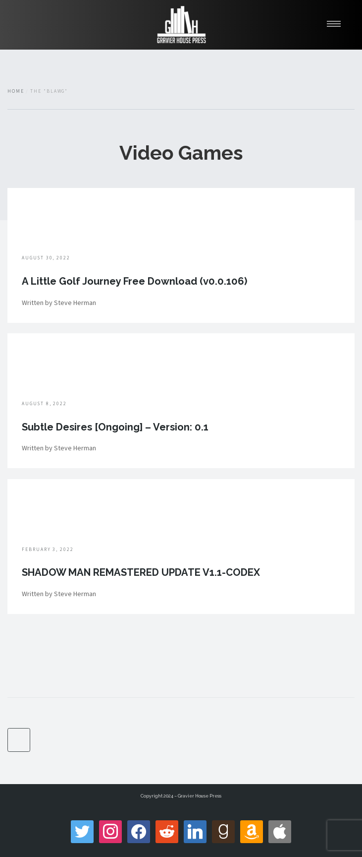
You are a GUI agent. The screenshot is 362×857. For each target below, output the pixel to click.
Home (15, 91)
